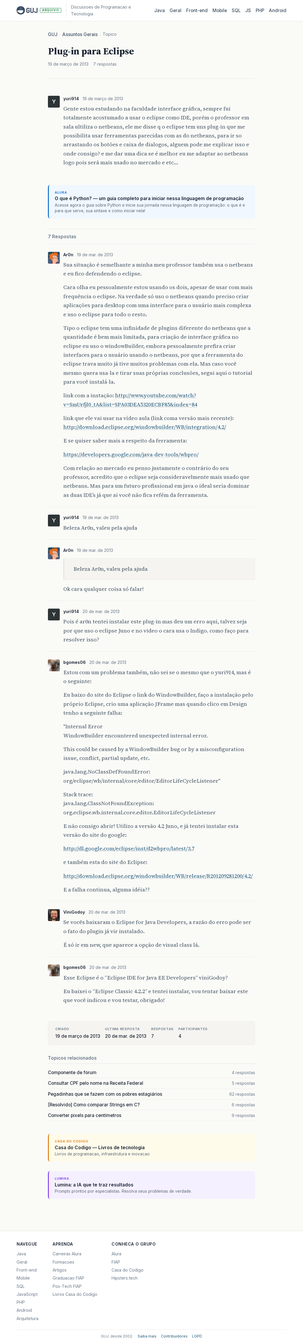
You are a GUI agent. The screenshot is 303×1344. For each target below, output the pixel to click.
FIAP (116, 1261)
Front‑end (197, 10)
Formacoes (63, 1261)
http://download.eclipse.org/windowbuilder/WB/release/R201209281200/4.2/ (158, 876)
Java (159, 10)
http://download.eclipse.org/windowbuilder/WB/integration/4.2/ (144, 427)
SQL (236, 10)
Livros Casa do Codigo (75, 1294)
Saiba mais (147, 1336)
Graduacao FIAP (68, 1277)
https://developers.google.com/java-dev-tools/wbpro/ (131, 454)
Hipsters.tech (125, 1277)
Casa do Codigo (128, 1269)
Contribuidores (174, 1336)
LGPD (197, 1336)
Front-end (27, 1269)
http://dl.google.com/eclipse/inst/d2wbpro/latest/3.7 (128, 848)
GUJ (52, 34)
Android (277, 10)
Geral (175, 10)
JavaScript (27, 1294)
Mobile (219, 10)
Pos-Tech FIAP (67, 1286)
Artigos (60, 1269)
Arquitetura (27, 1318)
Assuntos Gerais (80, 34)
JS (248, 10)
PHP (260, 10)
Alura (116, 1253)
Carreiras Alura (67, 1253)
